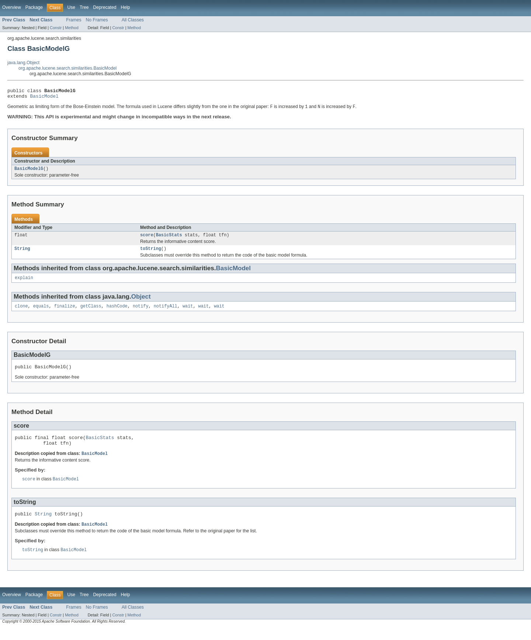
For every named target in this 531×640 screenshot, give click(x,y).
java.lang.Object (23, 62)
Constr (56, 27)
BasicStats (169, 239)
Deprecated (105, 7)
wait (188, 312)
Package (34, 7)
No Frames (97, 19)
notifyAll (165, 312)
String (22, 253)
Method (71, 27)
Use (71, 7)
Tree (84, 7)
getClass (90, 312)
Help (125, 7)
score (146, 239)
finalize (64, 312)
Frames (73, 19)
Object (141, 302)
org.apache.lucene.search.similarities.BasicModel (67, 68)
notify (141, 312)
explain (24, 283)
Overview (11, 7)
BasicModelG (28, 172)
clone (21, 312)
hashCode (117, 312)
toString (150, 253)
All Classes (133, 19)
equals (41, 312)
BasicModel (44, 98)
